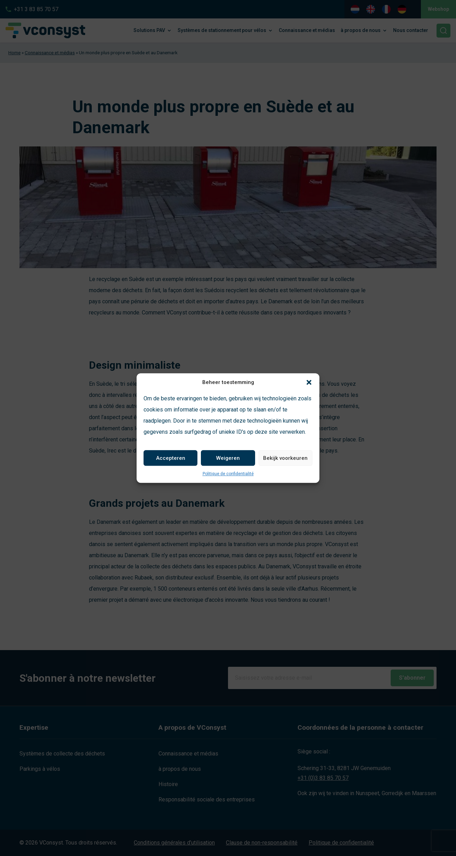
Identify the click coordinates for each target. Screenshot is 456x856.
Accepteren (170, 458)
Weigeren (228, 458)
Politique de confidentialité (228, 473)
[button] (309, 382)
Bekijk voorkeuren (285, 458)
